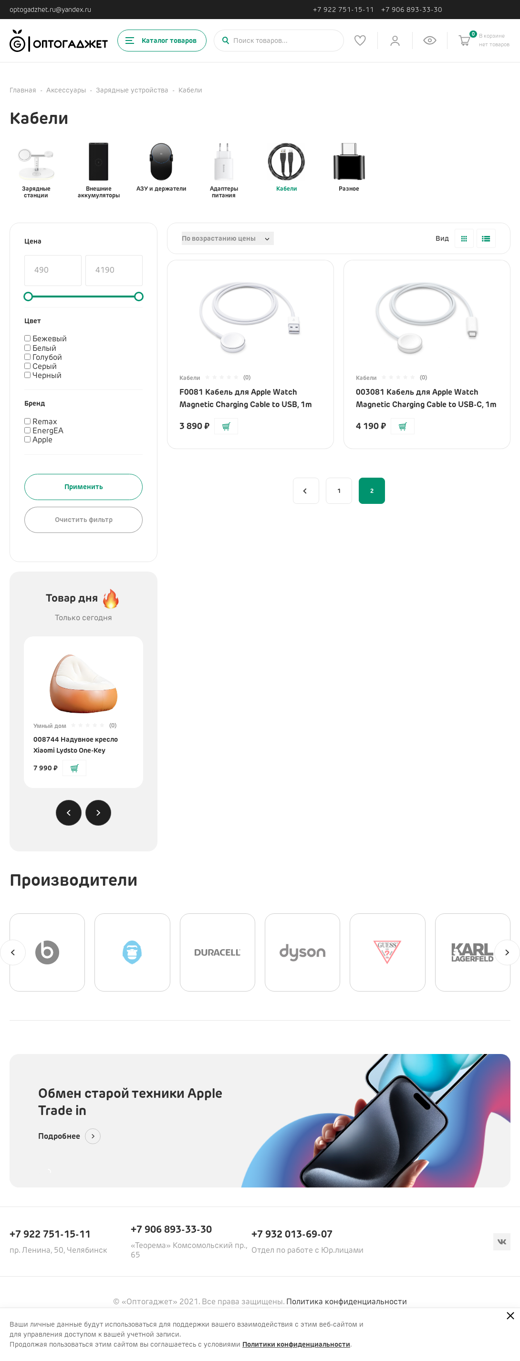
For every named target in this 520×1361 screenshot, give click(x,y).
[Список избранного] (360, 40)
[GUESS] (387, 952)
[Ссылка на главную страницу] (59, 41)
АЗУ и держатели (161, 167)
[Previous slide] (69, 813)
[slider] (28, 296)
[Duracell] (217, 952)
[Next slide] (98, 813)
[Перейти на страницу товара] (83, 680)
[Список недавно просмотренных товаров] (430, 40)
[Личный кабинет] (395, 40)
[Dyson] (302, 952)
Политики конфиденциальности (296, 1344)
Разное (349, 167)
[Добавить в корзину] (74, 768)
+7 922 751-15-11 (343, 10)
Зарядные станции (36, 171)
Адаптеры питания (224, 171)
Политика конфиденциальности (346, 1302)
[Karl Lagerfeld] (473, 952)
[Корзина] (464, 40)
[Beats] (47, 952)
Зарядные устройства (132, 90)
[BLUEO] (132, 952)
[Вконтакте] (501, 1241)
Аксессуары (66, 90)
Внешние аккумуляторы (99, 171)
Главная (23, 90)
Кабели (287, 167)
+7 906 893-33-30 (411, 10)
